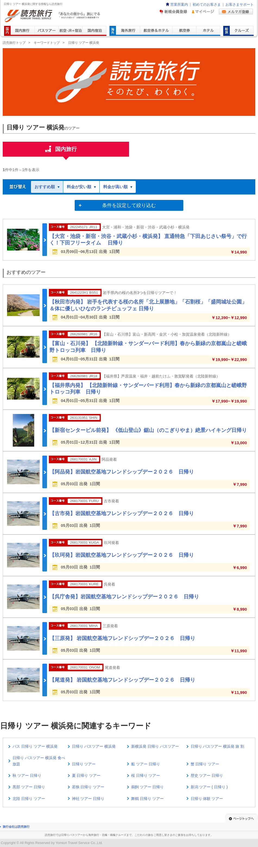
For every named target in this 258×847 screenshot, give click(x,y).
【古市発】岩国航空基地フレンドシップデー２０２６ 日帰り (121, 513)
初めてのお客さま (207, 5)
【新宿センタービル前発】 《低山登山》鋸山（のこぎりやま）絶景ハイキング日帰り (148, 430)
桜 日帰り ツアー (145, 775)
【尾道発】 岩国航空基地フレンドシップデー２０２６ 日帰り (122, 680)
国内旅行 (66, 151)
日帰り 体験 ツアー (207, 798)
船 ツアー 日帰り (145, 764)
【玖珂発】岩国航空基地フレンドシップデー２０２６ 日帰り (121, 555)
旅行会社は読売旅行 (16, 826)
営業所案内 (176, 5)
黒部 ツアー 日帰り (28, 787)
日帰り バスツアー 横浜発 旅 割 (217, 746)
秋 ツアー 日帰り (26, 775)
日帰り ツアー (84, 764)
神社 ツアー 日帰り (88, 798)
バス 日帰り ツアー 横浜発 (35, 746)
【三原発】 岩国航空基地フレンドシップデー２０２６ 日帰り (122, 638)
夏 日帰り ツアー (86, 775)
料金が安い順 (81, 186)
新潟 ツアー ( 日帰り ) (209, 787)
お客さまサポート (239, 5)
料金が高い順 (117, 186)
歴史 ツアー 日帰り (207, 775)
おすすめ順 (46, 186)
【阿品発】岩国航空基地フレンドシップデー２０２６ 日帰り (121, 472)
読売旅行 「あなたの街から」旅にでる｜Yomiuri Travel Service (53, 16)
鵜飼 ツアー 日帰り (147, 787)
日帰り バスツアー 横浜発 (94, 746)
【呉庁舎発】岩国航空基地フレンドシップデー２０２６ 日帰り (124, 596)
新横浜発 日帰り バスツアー (155, 746)
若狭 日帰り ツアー (88, 787)
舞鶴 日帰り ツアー (147, 798)
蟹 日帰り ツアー (205, 764)
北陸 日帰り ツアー (28, 798)
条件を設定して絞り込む (129, 205)
